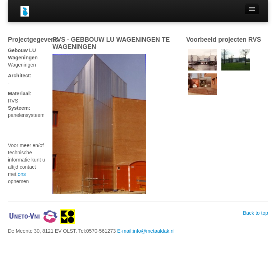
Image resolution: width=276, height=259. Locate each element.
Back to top (255, 213)
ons (22, 174)
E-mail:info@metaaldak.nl (146, 231)
